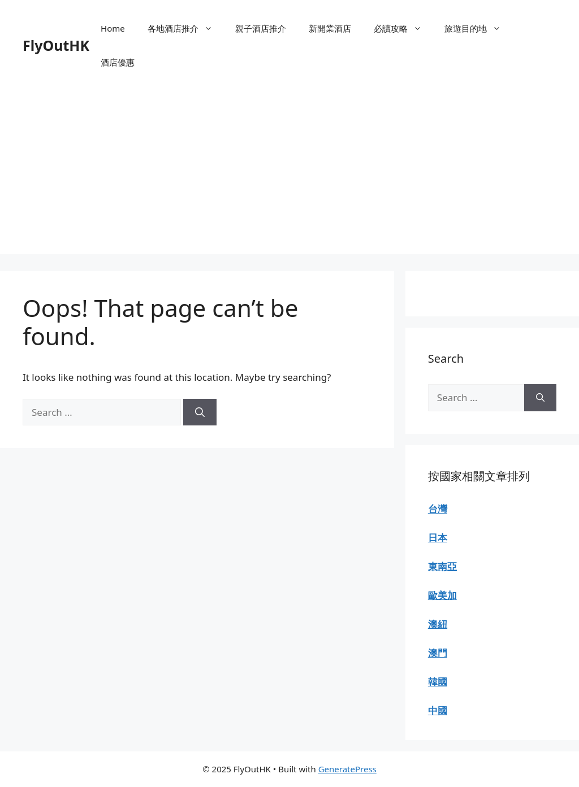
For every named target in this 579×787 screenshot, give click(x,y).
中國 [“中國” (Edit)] (437, 710)
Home (113, 28)
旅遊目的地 (478, 28)
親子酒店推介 (260, 28)
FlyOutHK (56, 45)
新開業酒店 (330, 28)
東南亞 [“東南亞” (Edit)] (442, 566)
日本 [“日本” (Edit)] (437, 537)
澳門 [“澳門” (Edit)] (437, 652)
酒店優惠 (118, 62)
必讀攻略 (403, 28)
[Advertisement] (289, 175)
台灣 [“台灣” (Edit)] (437, 508)
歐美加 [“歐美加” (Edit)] (442, 595)
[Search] (200, 412)
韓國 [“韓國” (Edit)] (437, 681)
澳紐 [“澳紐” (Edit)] (437, 624)
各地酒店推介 (186, 28)
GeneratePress (347, 769)
